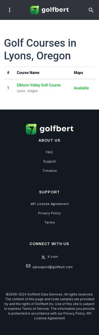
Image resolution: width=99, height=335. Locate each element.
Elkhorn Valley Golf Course (39, 85)
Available (81, 88)
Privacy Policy (74, 313)
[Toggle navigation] (10, 10)
